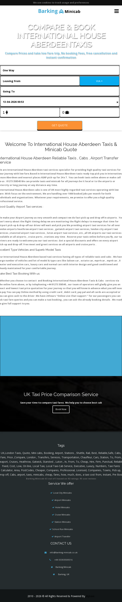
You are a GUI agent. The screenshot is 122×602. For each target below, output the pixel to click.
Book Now (61, 409)
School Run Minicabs (62, 529)
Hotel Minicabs (62, 507)
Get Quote (60, 125)
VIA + (99, 81)
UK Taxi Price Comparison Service (61, 394)
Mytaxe (90, 596)
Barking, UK (63, 574)
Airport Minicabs (62, 500)
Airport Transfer (62, 536)
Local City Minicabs (62, 492)
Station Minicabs (62, 521)
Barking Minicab (63, 567)
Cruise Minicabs (62, 514)
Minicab (59, 10)
